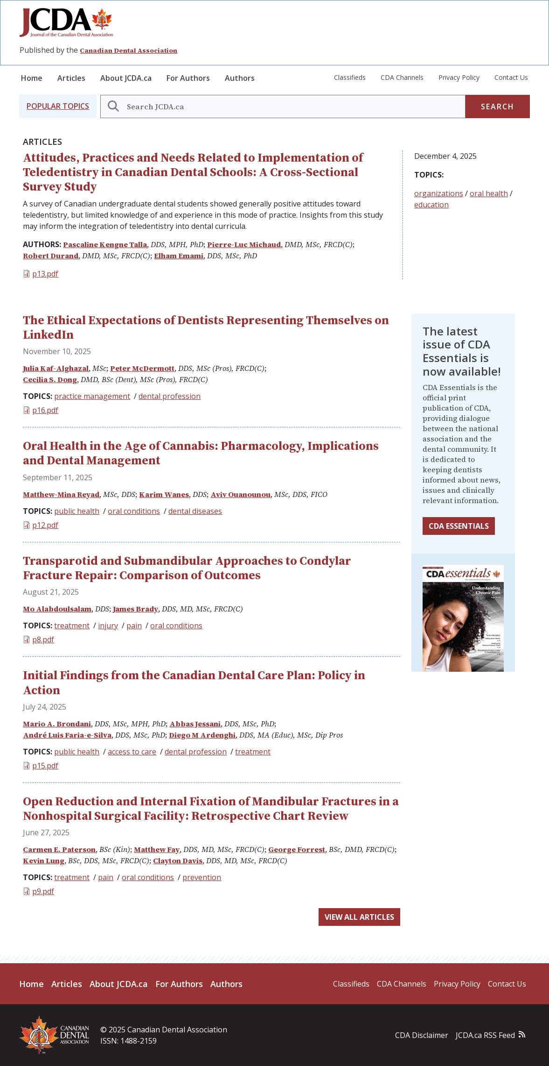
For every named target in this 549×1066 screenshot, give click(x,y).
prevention (201, 877)
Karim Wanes (164, 494)
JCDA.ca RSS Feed (485, 1035)
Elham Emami (178, 255)
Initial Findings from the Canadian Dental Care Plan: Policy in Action (194, 682)
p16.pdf (45, 410)
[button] (58, 106)
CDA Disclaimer (421, 1035)
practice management (92, 396)
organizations (438, 193)
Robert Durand (50, 255)
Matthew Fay (157, 849)
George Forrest (296, 849)
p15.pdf (45, 765)
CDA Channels (402, 77)
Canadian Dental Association (128, 50)
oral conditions (134, 511)
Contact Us (511, 77)
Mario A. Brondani (57, 723)
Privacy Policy (459, 77)
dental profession (170, 396)
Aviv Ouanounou (240, 494)
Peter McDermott (142, 368)
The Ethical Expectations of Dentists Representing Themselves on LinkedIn (206, 327)
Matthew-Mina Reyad (61, 494)
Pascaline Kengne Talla (105, 244)
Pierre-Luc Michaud (244, 244)
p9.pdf (43, 891)
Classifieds (350, 77)
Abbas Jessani (195, 723)
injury (108, 625)
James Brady (135, 609)
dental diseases (195, 511)
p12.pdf (45, 525)
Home (31, 78)
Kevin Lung (43, 860)
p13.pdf (45, 274)
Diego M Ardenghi (202, 735)
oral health (489, 193)
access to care (132, 751)
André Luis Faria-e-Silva (67, 735)
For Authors (188, 78)
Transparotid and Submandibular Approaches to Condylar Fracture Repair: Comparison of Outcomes (187, 567)
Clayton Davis (177, 860)
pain (134, 625)
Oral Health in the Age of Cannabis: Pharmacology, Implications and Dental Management (201, 453)
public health (76, 511)
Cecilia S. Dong (50, 379)
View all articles (359, 917)
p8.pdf (43, 639)
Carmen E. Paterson (59, 849)
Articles (71, 78)
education (431, 204)
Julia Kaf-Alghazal (56, 368)
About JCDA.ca (126, 78)
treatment (72, 625)
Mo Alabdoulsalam (57, 609)
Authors (240, 78)
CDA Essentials (459, 526)
